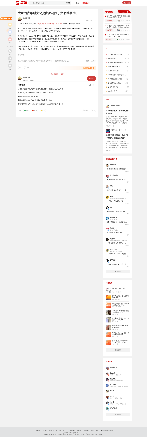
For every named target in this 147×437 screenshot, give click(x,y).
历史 (20, 67)
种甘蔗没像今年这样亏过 (116, 75)
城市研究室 (113, 217)
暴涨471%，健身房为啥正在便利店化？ (117, 211)
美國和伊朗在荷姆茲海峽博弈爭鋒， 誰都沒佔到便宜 (117, 169)
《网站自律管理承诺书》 (107, 430)
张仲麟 (112, 402)
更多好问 (124, 12)
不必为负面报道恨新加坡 (116, 62)
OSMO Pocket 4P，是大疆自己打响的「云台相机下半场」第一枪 (117, 264)
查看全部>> (92, 85)
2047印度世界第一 (114, 87)
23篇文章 (25, 80)
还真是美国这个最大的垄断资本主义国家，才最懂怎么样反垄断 (40, 89)
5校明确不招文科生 (114, 66)
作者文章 (21, 85)
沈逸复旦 (113, 379)
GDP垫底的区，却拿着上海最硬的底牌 (117, 222)
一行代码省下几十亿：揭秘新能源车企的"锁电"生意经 (117, 254)
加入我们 (79, 430)
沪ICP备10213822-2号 (50, 434)
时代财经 (113, 239)
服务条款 (58, 430)
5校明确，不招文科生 (119, 288)
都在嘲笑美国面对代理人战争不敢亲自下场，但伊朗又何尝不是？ (41, 104)
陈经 (111, 186)
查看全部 (118, 271)
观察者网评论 (115, 105)
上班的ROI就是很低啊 (115, 201)
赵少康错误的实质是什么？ (117, 179)
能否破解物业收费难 (114, 83)
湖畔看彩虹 (27, 18)
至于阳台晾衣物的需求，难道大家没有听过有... (120, 334)
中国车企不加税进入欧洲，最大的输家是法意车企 (35, 100)
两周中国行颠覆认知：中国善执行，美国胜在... (120, 319)
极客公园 (113, 260)
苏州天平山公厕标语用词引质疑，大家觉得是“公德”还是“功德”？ (118, 16)
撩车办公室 (113, 249)
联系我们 (38, 430)
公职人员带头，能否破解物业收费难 (120, 296)
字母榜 (112, 228)
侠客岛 (112, 390)
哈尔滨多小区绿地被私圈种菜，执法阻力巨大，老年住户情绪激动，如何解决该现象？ (118, 26)
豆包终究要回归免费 (114, 232)
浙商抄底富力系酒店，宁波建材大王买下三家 (117, 243)
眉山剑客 (113, 373)
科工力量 (113, 384)
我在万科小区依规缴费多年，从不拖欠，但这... (120, 341)
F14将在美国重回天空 (115, 79)
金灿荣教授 (113, 367)
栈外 (111, 207)
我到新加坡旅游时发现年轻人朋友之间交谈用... (120, 304)
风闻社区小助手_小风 (118, 130)
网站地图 (86, 430)
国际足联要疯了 (113, 58)
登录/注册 (126, 3)
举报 (28, 67)
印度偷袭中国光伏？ (114, 71)
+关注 (91, 79)
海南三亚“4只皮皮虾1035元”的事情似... (120, 326)
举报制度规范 (94, 430)
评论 (108, 126)
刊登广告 (65, 430)
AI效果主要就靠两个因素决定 (28, 96)
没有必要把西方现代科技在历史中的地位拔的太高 (35, 93)
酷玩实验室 (113, 408)
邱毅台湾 (113, 165)
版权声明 (51, 430)
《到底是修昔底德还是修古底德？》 (50, 24)
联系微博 (72, 430)
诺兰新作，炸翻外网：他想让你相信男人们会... (120, 311)
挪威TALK (113, 196)
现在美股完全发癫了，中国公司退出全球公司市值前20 (117, 190)
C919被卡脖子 (112, 91)
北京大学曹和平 (115, 175)
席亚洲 (112, 396)
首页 (77, 3)
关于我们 (45, 430)
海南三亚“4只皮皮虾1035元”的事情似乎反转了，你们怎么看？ (118, 35)
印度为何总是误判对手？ (116, 54)
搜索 (68, 3)
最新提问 (109, 20)
